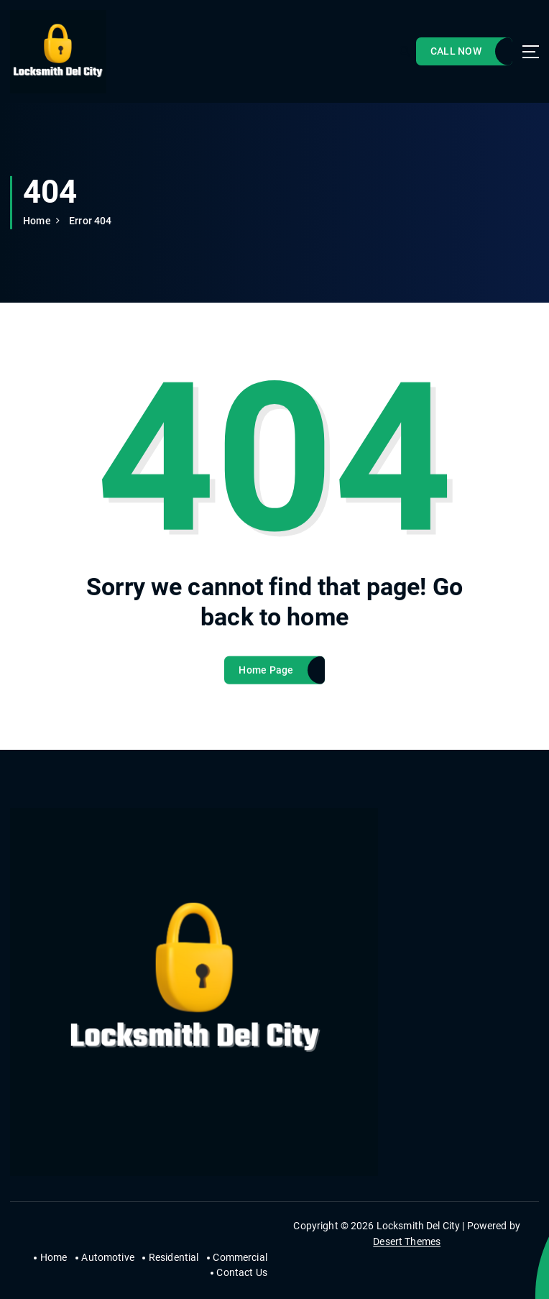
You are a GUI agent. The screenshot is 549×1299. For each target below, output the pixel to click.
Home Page (266, 679)
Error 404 (90, 220)
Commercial (240, 1257)
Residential (174, 1257)
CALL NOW (455, 51)
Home (37, 220)
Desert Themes (406, 1241)
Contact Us (241, 1272)
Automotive (107, 1257)
